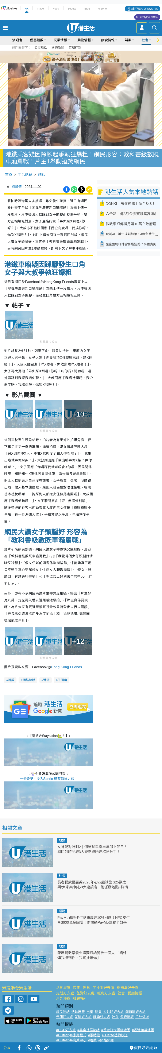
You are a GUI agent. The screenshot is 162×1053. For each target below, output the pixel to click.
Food (56, 8)
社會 (145, 40)
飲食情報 (108, 40)
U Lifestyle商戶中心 (147, 17)
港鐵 (46, 680)
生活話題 (25, 175)
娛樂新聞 (57, 47)
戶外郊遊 (63, 998)
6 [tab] (92, 57)
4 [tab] (84, 57)
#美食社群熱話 (88, 1030)
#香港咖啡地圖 (143, 1030)
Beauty (72, 8)
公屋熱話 (40, 47)
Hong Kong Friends (66, 667)
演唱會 (17, 40)
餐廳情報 (135, 993)
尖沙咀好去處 (103, 988)
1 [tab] (71, 57)
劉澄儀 (17, 187)
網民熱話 (63, 1012)
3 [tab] (80, 57)
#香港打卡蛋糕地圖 (115, 1030)
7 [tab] (82, 62)
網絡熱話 (29, 680)
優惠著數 (36, 40)
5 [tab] (88, 57)
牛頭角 (62, 680)
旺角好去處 (106, 993)
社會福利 (80, 998)
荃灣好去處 (85, 993)
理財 (62, 911)
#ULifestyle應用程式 (71, 1035)
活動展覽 (63, 988)
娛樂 (128, 40)
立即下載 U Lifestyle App (144, 8)
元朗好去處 (65, 993)
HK (26, 8)
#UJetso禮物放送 (115, 1035)
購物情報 (84, 40)
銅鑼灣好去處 (127, 988)
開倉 (86, 988)
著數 (11, 680)
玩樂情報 (60, 40)
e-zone (102, 8)
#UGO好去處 (66, 1030)
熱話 (41, 175)
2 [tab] (76, 57)
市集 (76, 988)
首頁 (8, 175)
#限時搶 (94, 1035)
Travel (41, 8)
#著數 (92, 1040)
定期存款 (75, 47)
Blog (87, 8)
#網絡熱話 (106, 1040)
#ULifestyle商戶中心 (71, 1040)
